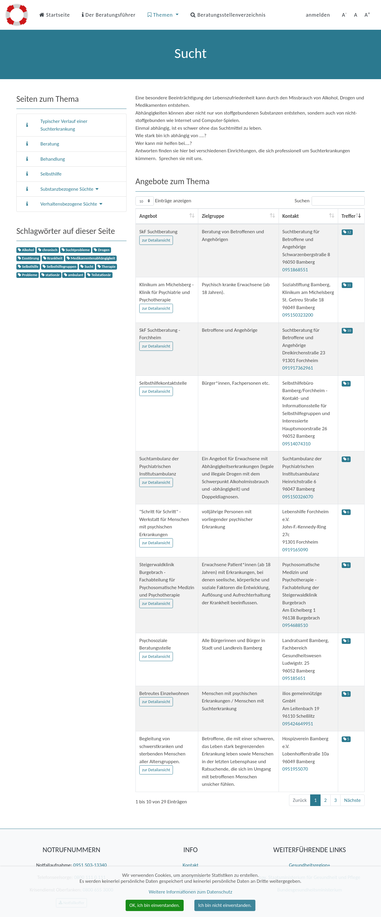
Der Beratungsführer (109, 15)
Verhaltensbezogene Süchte (71, 204)
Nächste (352, 800)
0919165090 (295, 550)
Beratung (49, 144)
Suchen (330, 201)
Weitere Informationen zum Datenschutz (190, 892)
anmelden (318, 15)
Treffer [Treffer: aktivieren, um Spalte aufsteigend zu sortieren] (348, 216)
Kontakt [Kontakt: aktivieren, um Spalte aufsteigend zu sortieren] (290, 216)
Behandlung (52, 159)
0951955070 (295, 769)
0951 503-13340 (90, 865)
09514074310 (296, 444)
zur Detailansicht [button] (156, 240)
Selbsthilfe (51, 174)
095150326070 (297, 497)
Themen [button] (161, 15)
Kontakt (190, 865)
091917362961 (297, 368)
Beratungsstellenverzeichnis (228, 15)
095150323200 (297, 315)
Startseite (54, 15)
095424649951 (297, 724)
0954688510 (295, 625)
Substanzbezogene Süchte (69, 189)
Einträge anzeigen (163, 201)
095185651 (294, 678)
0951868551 (295, 270)
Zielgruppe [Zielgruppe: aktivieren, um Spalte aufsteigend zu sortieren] (213, 216)
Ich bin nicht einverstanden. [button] (225, 905)
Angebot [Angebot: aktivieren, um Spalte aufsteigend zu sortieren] (148, 216)
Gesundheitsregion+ (309, 865)
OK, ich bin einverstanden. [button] (154, 905)
